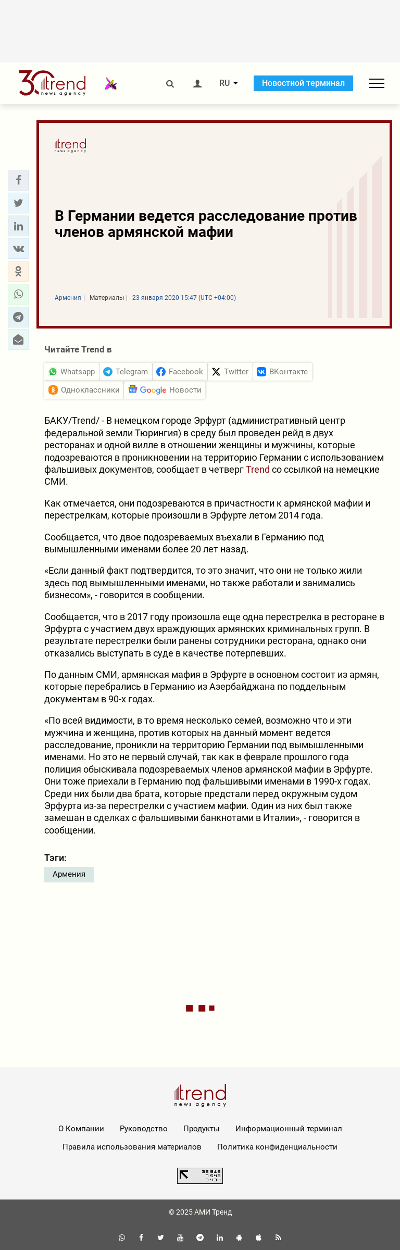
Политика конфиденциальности (277, 1147)
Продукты (201, 1128)
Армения (69, 874)
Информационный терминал (288, 1128)
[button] (18, 180)
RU (224, 83)
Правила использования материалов (132, 1147)
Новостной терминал (303, 83)
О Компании (81, 1128)
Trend (258, 469)
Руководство (144, 1128)
